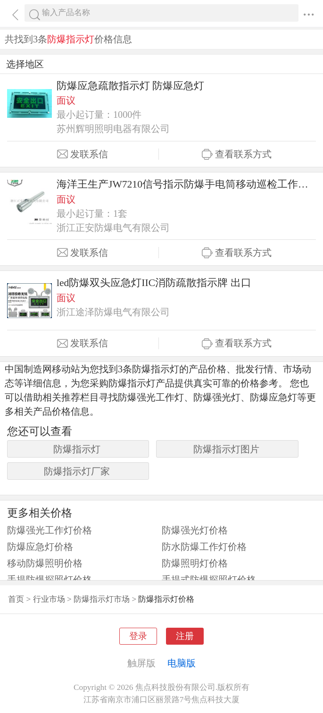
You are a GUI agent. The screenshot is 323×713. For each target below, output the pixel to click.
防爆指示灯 (76, 449)
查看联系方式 (237, 154)
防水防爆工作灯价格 (204, 546)
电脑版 (181, 663)
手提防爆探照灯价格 (49, 579)
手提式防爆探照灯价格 (209, 579)
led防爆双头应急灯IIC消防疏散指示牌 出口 (154, 282)
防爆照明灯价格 (195, 563)
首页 (16, 599)
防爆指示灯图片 (226, 449)
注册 (185, 636)
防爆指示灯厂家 (77, 471)
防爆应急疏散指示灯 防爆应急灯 (130, 85)
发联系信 (82, 154)
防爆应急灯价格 (40, 546)
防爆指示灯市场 (102, 599)
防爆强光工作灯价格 (49, 530)
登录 (138, 636)
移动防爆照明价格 (45, 563)
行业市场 (49, 599)
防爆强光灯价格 (195, 530)
